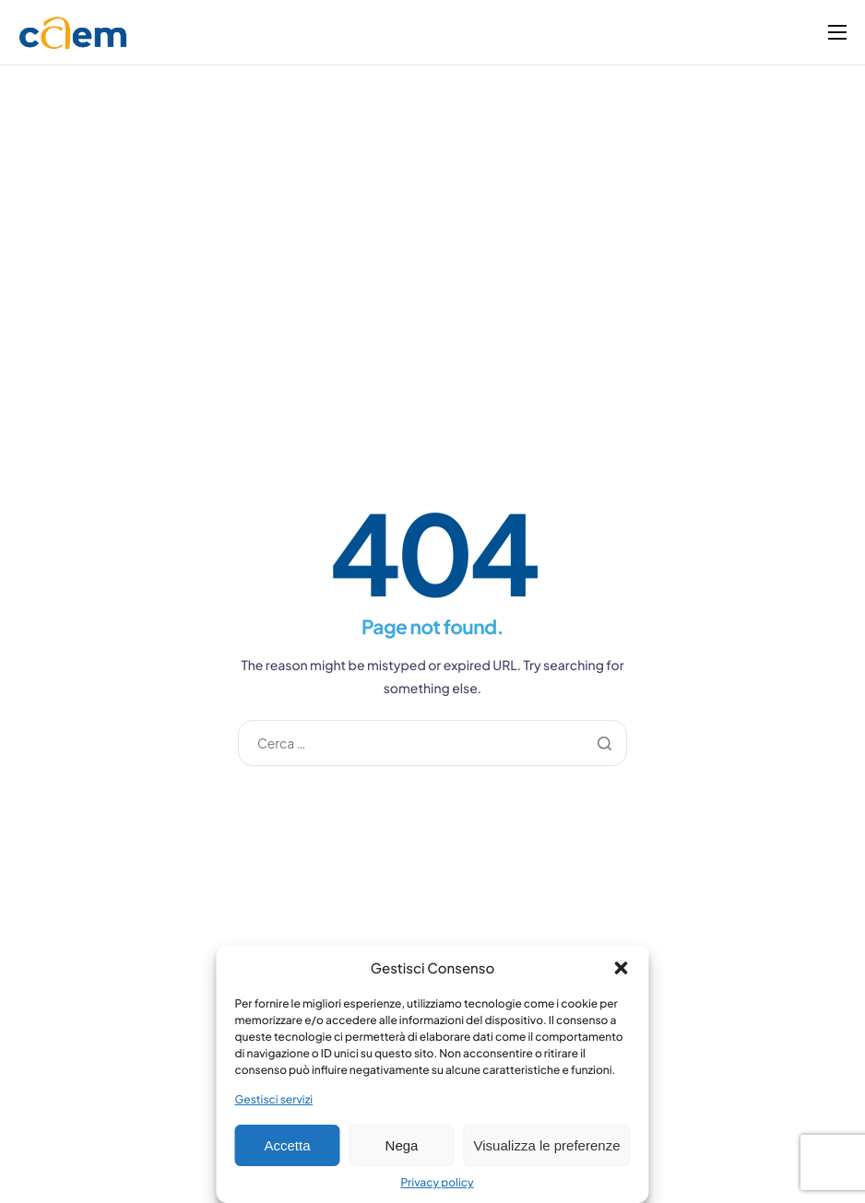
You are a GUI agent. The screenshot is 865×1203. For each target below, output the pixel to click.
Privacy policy (436, 1182)
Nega (402, 1145)
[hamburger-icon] (837, 32)
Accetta (287, 1145)
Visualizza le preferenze (547, 1145)
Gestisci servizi (274, 1099)
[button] (621, 968)
